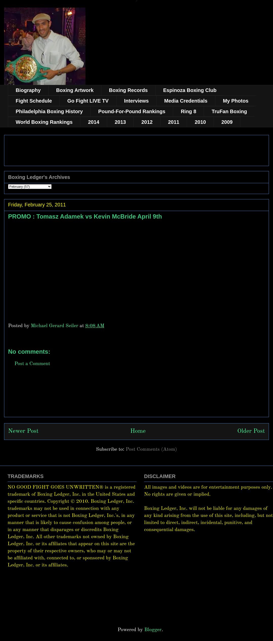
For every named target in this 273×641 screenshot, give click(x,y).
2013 (120, 122)
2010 (200, 122)
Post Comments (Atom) (151, 449)
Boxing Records (128, 90)
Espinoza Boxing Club (189, 90)
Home (138, 431)
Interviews (136, 101)
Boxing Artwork (75, 90)
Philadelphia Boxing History (49, 111)
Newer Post (23, 431)
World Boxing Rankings (44, 122)
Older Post (251, 431)
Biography (28, 90)
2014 (93, 122)
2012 (147, 122)
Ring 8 (188, 111)
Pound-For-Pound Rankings (132, 111)
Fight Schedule (34, 101)
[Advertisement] (136, 397)
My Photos (235, 101)
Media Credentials (186, 101)
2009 (227, 122)
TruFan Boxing (229, 111)
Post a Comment (32, 363)
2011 (173, 122)
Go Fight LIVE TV (87, 101)
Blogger (153, 629)
